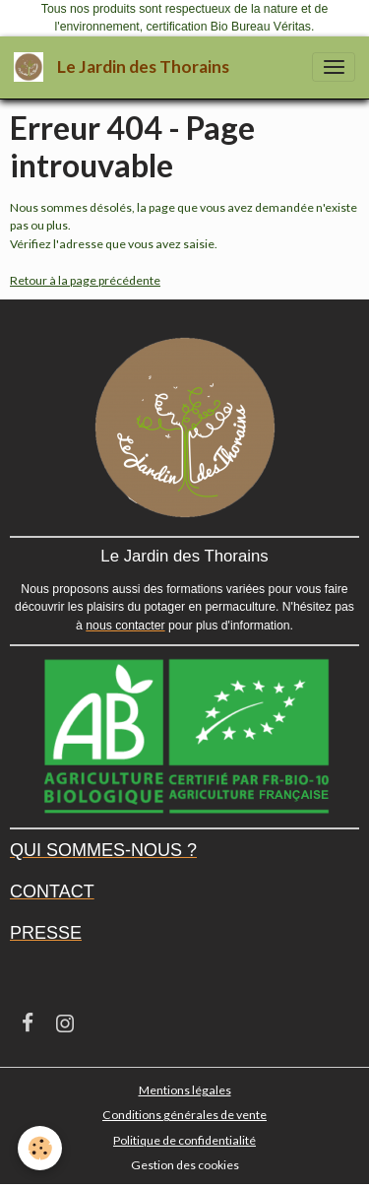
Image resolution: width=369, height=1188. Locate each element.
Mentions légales (185, 1090)
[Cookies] (40, 1148)
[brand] (125, 67)
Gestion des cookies (185, 1164)
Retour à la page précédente (85, 280)
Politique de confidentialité (184, 1140)
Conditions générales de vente (184, 1114)
